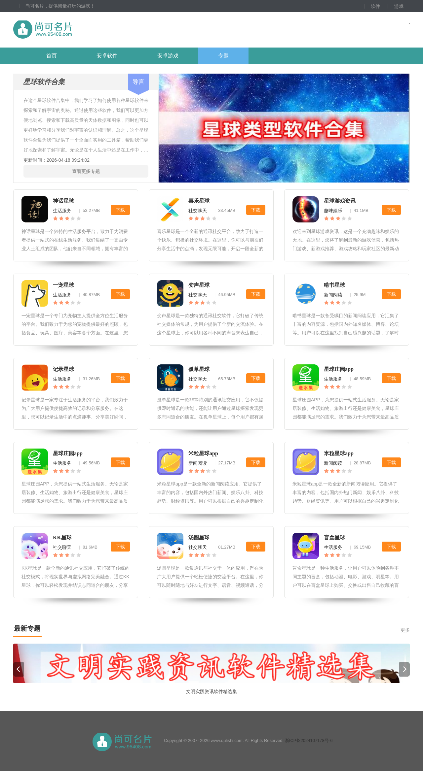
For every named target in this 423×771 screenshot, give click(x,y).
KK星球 (62, 537)
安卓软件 (107, 55)
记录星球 (63, 369)
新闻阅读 (333, 294)
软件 (375, 6)
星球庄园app (339, 369)
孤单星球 (199, 369)
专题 (223, 55)
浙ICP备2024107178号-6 (309, 740)
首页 (51, 55)
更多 (405, 630)
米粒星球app (203, 453)
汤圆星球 (199, 537)
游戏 (399, 6)
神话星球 (63, 201)
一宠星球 (63, 285)
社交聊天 (197, 210)
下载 (120, 210)
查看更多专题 (86, 171)
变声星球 (199, 285)
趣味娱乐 (333, 210)
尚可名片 (79, 29)
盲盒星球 (334, 537)
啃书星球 (334, 285)
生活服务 (62, 210)
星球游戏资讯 (340, 201)
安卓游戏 (167, 55)
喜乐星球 (199, 201)
